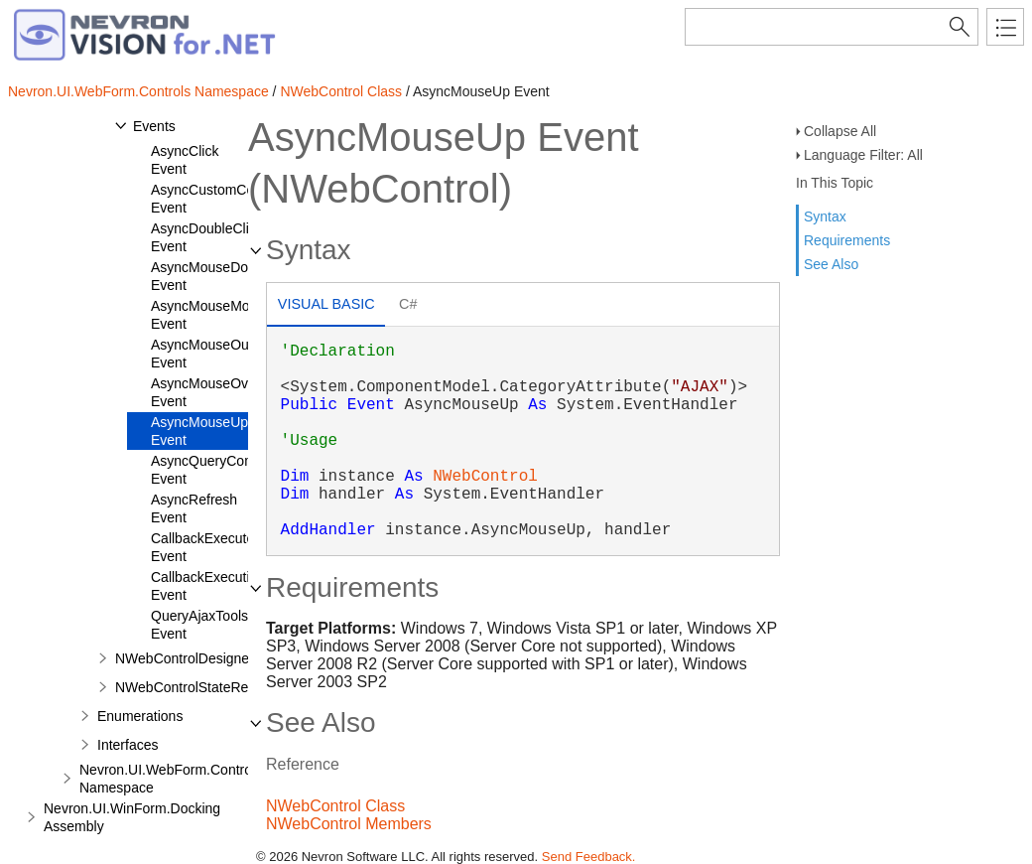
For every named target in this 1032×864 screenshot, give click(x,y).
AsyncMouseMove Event (207, 315)
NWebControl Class (341, 91)
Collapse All (840, 131)
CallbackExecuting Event (208, 586)
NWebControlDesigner (184, 658)
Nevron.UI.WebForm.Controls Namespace (138, 91)
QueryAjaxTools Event (199, 625)
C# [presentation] (408, 304)
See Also (831, 264)
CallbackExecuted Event (206, 547)
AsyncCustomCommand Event (226, 199)
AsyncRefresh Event (194, 508)
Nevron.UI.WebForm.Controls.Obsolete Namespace (200, 778)
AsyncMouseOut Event (202, 353)
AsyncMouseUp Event (199, 431)
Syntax (825, 216)
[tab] (326, 306)
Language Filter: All (863, 155)
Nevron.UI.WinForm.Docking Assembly (132, 817)
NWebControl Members (349, 823)
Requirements (847, 240)
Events (154, 126)
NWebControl (485, 477)
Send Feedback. (589, 856)
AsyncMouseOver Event (205, 392)
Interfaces (127, 745)
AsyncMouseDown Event (208, 276)
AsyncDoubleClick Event (207, 237)
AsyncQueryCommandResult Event (240, 470)
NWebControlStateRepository (206, 687)
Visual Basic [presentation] (326, 304)
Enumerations (140, 716)
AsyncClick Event (184, 160)
